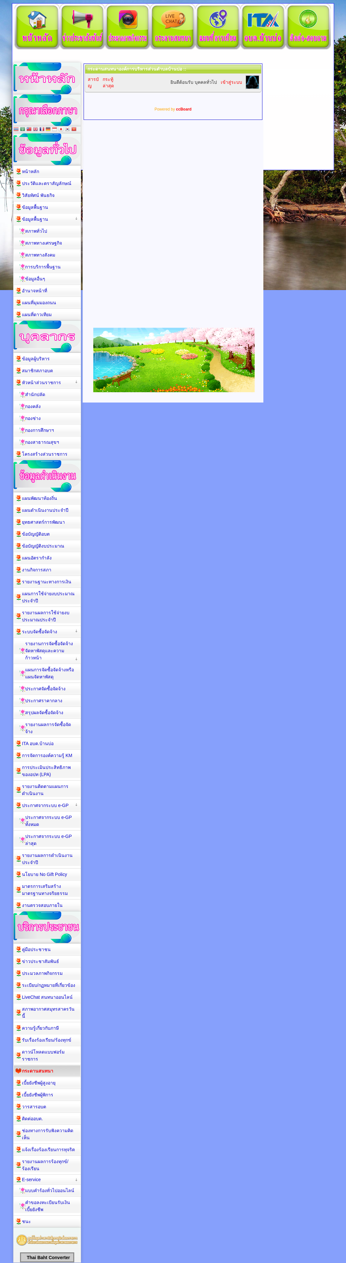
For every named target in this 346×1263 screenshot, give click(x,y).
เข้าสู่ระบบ (231, 82)
